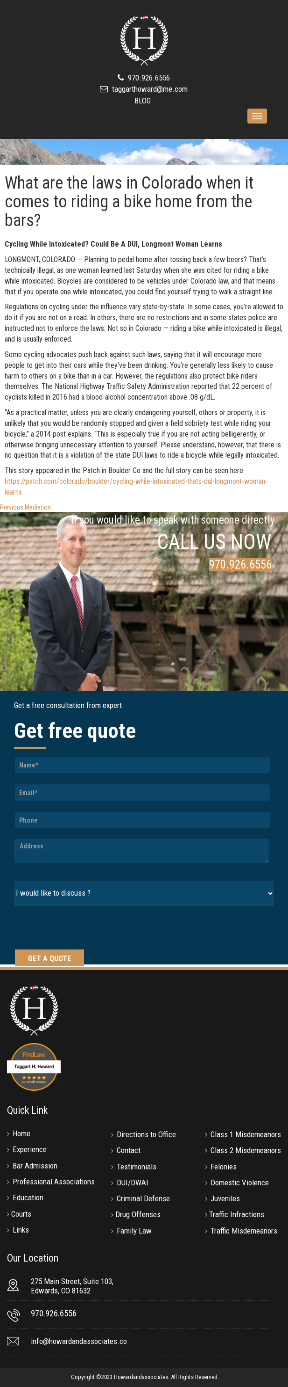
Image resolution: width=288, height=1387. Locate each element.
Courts (21, 1214)
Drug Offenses (138, 1214)
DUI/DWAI (132, 1182)
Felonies (224, 1166)
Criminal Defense (143, 1198)
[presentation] (85, 929)
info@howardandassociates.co (79, 1341)
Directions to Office (146, 1134)
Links (21, 1229)
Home (21, 1133)
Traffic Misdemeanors (244, 1230)
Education (28, 1197)
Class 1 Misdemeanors (246, 1134)
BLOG (142, 100)
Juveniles (225, 1198)
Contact (128, 1150)
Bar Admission (35, 1165)
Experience (30, 1149)
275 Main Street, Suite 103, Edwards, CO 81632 (72, 1286)
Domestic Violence (240, 1182)
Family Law (134, 1230)
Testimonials (136, 1166)
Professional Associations (54, 1181)
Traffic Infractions (236, 1214)
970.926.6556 (148, 77)
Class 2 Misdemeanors (246, 1150)
